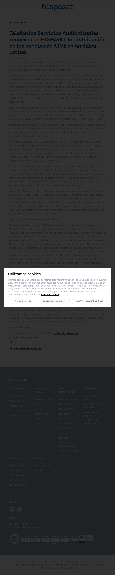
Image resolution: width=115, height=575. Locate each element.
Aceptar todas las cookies (89, 301)
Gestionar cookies (23, 301)
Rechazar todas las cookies (53, 301)
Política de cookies (49, 294)
